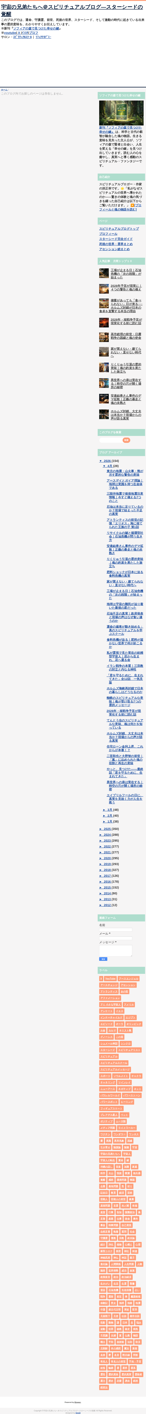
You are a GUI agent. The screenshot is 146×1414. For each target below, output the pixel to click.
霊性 (102, 1374)
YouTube (110, 978)
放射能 (120, 1342)
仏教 (127, 1335)
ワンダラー (119, 1134)
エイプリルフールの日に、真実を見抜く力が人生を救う (125, 799)
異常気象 (119, 1140)
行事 (110, 1212)
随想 (102, 1270)
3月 (110, 809)
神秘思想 (105, 1257)
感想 (110, 1180)
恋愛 (119, 1381)
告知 (119, 1212)
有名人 (104, 1361)
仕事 (119, 1218)
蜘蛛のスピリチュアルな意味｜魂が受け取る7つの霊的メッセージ (125, 701)
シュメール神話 (108, 1043)
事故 (102, 1225)
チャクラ (136, 1076)
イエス (119, 1011)
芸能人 (104, 1199)
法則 (129, 1342)
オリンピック (133, 1024)
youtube (10, 32)
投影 (102, 1322)
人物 (139, 1264)
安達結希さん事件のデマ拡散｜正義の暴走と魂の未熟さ (126, 399)
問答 (135, 1355)
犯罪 (110, 1329)
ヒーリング (127, 1102)
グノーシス (106, 1037)
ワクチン (105, 1134)
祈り (129, 1186)
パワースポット (108, 1102)
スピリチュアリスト (129, 1050)
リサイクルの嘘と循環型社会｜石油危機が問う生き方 (125, 536)
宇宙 (134, 1147)
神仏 (115, 1257)
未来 (102, 1355)
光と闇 (125, 1205)
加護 (126, 1166)
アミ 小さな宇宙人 (110, 1004)
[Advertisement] (73, 62)
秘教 (119, 1329)
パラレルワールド (110, 1095)
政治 (115, 1277)
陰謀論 (117, 1147)
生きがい (105, 1283)
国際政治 (130, 1212)
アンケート (106, 1011)
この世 (119, 1037)
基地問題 (113, 1186)
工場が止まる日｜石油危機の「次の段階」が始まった (126, 274)
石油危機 (113, 1290)
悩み (138, 1322)
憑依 (127, 1381)
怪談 (119, 1173)
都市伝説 (135, 1316)
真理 (118, 1251)
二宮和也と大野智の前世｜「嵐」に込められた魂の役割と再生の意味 (125, 759)
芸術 (129, 1192)
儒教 (113, 1238)
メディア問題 (107, 1128)
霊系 (133, 1368)
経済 (121, 1192)
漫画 (134, 1348)
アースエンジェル (128, 978)
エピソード (106, 1024)
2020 (108, 858)
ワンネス (134, 1134)
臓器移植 (135, 1296)
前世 (119, 1296)
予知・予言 (135, 1361)
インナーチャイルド (111, 1017)
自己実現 (126, 1225)
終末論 (131, 1238)
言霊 (115, 1205)
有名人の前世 (118, 1361)
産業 (110, 1218)
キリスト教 (125, 1030)
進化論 (104, 1264)
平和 (110, 1342)
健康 (131, 1199)
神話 (124, 1257)
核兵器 (136, 1173)
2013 (108, 899)
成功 (124, 1270)
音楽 (118, 1166)
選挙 (110, 1296)
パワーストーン (131, 1095)
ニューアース (107, 1089)
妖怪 (102, 1368)
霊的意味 (113, 1374)
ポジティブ (106, 1121)
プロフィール (108, 233)
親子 (132, 1257)
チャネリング (107, 1082)
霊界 (124, 1368)
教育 (113, 1192)
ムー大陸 (121, 1121)
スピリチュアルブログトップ (119, 228)
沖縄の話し (106, 1166)
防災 (137, 1342)
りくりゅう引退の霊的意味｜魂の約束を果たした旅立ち (126, 368)
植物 (119, 1244)
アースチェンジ (108, 985)
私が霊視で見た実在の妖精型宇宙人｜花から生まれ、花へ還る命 (125, 656)
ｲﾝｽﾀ (25, 32)
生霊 (124, 1283)
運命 (120, 1160)
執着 (115, 1231)
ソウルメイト (120, 1076)
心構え (128, 1244)
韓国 (132, 1180)
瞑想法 (104, 1387)
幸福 (134, 1205)
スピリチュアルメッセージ (115, 1069)
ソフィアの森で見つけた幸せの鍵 (36, 28)
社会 (132, 1231)
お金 (102, 1030)
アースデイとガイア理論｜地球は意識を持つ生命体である (125, 484)
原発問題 (105, 1205)
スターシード (107, 1050)
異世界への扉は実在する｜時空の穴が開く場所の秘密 (126, 383)
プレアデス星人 (108, 1115)
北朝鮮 (104, 1348)
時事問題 (113, 1225)
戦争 (102, 1296)
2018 (108, 870)
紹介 (102, 1244)
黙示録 (126, 1355)
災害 (102, 1218)
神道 (134, 1251)
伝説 (124, 1316)
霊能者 (138, 1374)
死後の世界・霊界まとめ (116, 244)
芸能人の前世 (118, 1199)
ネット (137, 1089)
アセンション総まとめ (114, 249)
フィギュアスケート (111, 1108)
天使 (115, 1316)
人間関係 (116, 1264)
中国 (102, 1309)
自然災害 (105, 1231)
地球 (121, 1303)
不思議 (104, 1335)
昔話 (102, 1290)
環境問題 (121, 1180)
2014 (108, 893)
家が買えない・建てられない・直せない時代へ (126, 352)
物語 (135, 1335)
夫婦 (113, 1335)
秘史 (127, 1329)
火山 (110, 1173)
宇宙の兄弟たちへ (110, 1154)
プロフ (33, 32)
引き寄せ (105, 1147)
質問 (124, 1231)
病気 (135, 1329)
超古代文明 (114, 1309)
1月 (110, 821)
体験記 (104, 1303)
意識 (108, 1140)
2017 (108, 875)
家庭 (134, 1166)
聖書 (132, 1283)
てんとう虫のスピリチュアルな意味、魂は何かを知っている (125, 724)
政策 (132, 1270)
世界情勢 (113, 1270)
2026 (108, 461)
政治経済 (126, 1277)
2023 (108, 840)
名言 (116, 1355)
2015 (108, 887)
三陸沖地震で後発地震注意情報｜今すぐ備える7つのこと (125, 497)
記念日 (104, 1192)
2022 (108, 846)
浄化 (110, 1244)
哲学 (134, 1309)
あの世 (124, 991)
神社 (126, 1251)
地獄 (129, 1303)
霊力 (102, 1381)
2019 (108, 864)
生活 (115, 1283)
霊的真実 (126, 1374)
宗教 (121, 1238)
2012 (108, 905)
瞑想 (135, 1381)
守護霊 (104, 1238)
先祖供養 (126, 1290)
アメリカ (129, 1004)
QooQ (78, 1413)
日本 (124, 1322)
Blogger (78, 1402)
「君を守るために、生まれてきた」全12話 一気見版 (125, 679)
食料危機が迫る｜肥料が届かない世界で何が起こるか (125, 643)
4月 (110, 466)
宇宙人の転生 (107, 1160)
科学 (102, 1173)
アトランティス (108, 991)
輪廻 (110, 1368)
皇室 (102, 1212)
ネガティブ (124, 1089)
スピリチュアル (108, 1056)
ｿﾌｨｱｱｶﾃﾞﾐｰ (43, 37)
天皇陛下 (105, 1316)
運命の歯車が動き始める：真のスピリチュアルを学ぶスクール (125, 630)
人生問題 (129, 1264)
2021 (108, 852)
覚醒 (102, 1180)
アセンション (128, 985)
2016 (108, 881)
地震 (137, 1303)
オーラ (119, 1024)
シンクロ (126, 1043)
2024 (108, 834)
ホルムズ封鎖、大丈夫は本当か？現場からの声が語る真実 (126, 415)
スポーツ (105, 1076)
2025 (108, 829)
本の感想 (116, 1348)
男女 (113, 1303)
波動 (102, 1329)
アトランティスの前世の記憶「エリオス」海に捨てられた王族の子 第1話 (125, 523)
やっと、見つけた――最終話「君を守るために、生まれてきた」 (125, 772)
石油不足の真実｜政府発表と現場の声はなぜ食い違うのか (125, 617)
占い (137, 1290)
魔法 (126, 1348)
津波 (126, 1309)
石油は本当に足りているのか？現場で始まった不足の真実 (125, 510)
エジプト (130, 1017)
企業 (102, 1186)
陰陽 (126, 1147)
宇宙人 (127, 1154)
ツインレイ (124, 1082)
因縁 (129, 1140)
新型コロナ (106, 1251)
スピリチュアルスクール (113, 1063)
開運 (127, 1173)
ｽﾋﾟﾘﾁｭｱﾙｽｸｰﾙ (22, 37)
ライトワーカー (126, 1128)
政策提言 (105, 1277)
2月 (110, 815)
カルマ (112, 1030)
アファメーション (110, 998)
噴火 (102, 1342)
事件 (135, 1218)
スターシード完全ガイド (116, 239)
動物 (110, 1322)
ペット (124, 1115)
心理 (137, 1244)
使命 (127, 1218)
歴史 (110, 1381)
